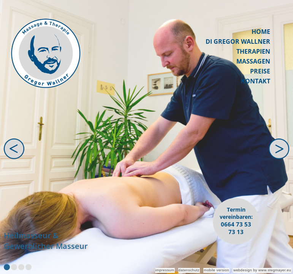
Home (261, 31)
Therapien (253, 51)
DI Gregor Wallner (238, 41)
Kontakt (255, 81)
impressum (164, 270)
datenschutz (189, 270)
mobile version (216, 270)
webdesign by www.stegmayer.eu (262, 270)
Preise (260, 71)
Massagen (253, 61)
